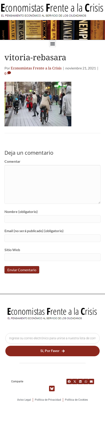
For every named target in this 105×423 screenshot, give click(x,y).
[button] (52, 43)
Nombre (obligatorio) (21, 211)
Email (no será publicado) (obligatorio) (34, 231)
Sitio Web (12, 250)
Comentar (12, 161)
